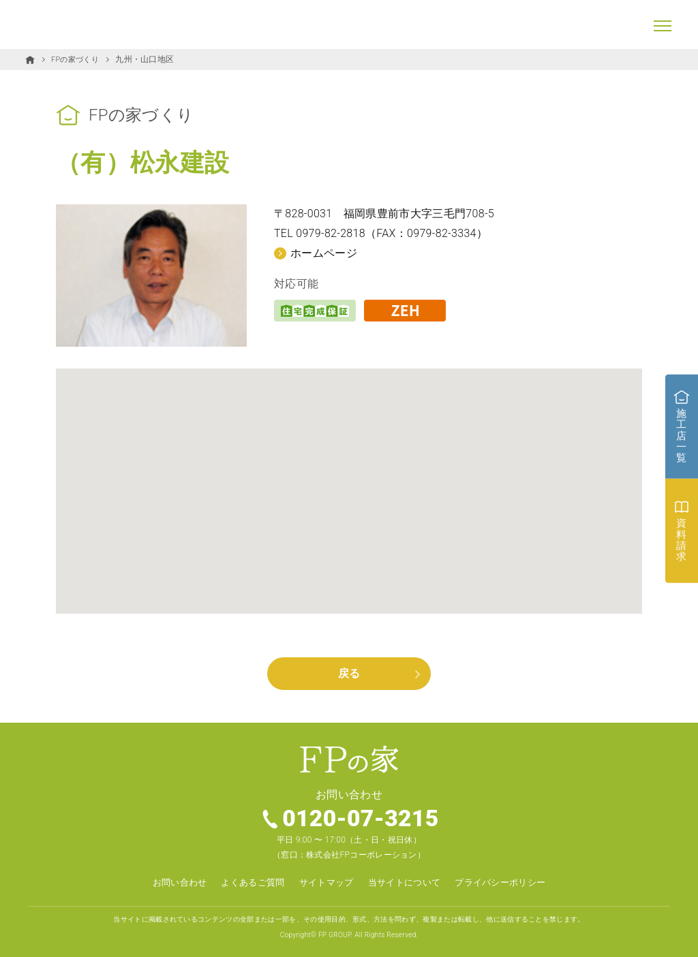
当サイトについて (407, 882)
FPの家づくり (77, 59)
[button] (349, 478)
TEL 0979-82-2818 (319, 233)
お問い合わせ (169, 882)
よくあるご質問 (247, 882)
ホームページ (323, 252)
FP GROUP (334, 934)
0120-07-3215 (361, 819)
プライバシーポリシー (509, 882)
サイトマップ (324, 882)
